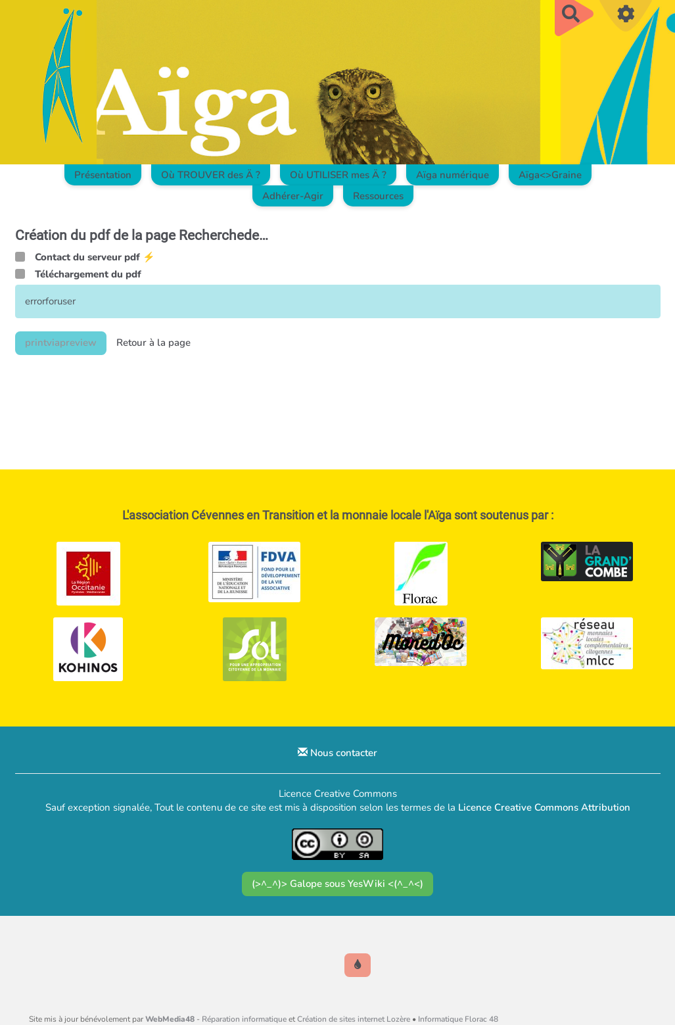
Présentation (102, 174)
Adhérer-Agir (292, 196)
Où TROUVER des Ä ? (210, 174)
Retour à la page (153, 342)
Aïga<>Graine (550, 174)
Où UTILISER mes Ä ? (338, 174)
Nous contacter (337, 752)
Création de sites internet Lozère (353, 1019)
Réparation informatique (244, 1019)
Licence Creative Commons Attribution (544, 807)
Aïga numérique (452, 174)
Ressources (378, 196)
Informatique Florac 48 (458, 1019)
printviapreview (61, 342)
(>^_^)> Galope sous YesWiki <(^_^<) (337, 883)
